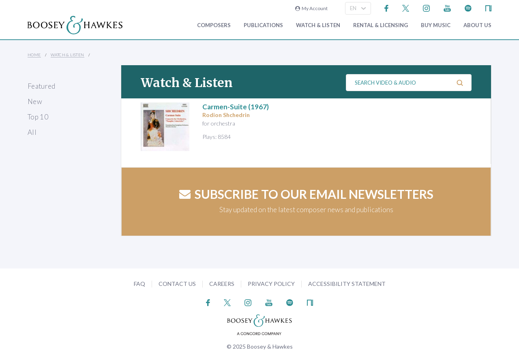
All (32, 132)
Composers (214, 25)
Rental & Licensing (380, 25)
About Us (477, 25)
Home (34, 54)
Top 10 (38, 117)
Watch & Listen (318, 25)
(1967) (235, 106)
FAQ (139, 283)
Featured (42, 86)
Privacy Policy (271, 283)
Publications (263, 25)
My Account (311, 8)
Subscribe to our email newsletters (306, 194)
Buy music (435, 25)
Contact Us (177, 283)
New (35, 101)
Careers (221, 283)
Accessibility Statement (347, 283)
